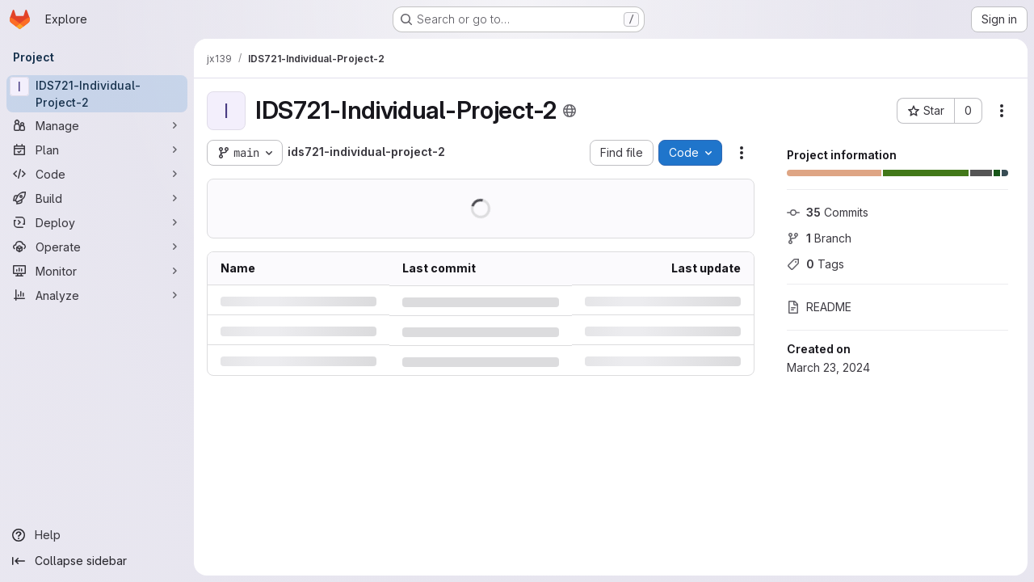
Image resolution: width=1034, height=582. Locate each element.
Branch (819, 238)
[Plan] (96, 149)
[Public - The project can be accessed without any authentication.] (569, 110)
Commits (827, 212)
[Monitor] (96, 270)
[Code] (96, 173)
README (819, 307)
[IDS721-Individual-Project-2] (96, 93)
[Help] (96, 535)
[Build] (96, 198)
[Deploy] (96, 222)
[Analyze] (96, 295)
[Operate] (96, 246)
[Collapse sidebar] (96, 561)
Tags (815, 264)
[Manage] (96, 125)
